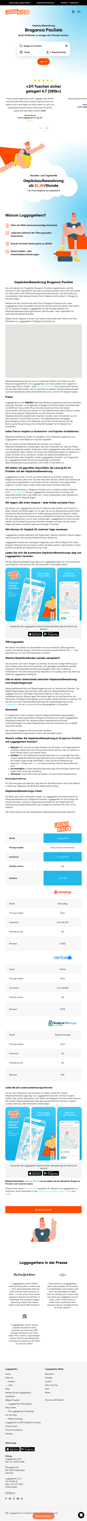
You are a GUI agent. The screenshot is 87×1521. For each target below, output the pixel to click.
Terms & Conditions (14, 1430)
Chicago (48, 1377)
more (43, 110)
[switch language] (73, 12)
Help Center (10, 1407)
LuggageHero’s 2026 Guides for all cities (23, 1422)
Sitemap (9, 1433)
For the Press (11, 1415)
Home (8, 1374)
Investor (11, 1381)
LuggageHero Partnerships (20, 1403)
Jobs (10, 1385)
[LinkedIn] (21, 1498)
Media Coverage (15, 1418)
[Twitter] (10, 1498)
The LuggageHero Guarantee (21, 1411)
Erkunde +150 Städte (54, 1400)
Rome (47, 1392)
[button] (81, 1515)
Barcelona (49, 1374)
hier (72, 650)
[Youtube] (17, 1498)
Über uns (9, 1377)
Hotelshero (10, 1396)
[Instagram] (13, 1498)
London (48, 1381)
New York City (51, 1385)
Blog (7, 1388)
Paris (47, 1388)
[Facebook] (6, 1498)
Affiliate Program (12, 1400)
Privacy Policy (11, 1426)
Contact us (10, 1492)
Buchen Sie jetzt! (43, 1209)
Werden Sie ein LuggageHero (18, 1392)
